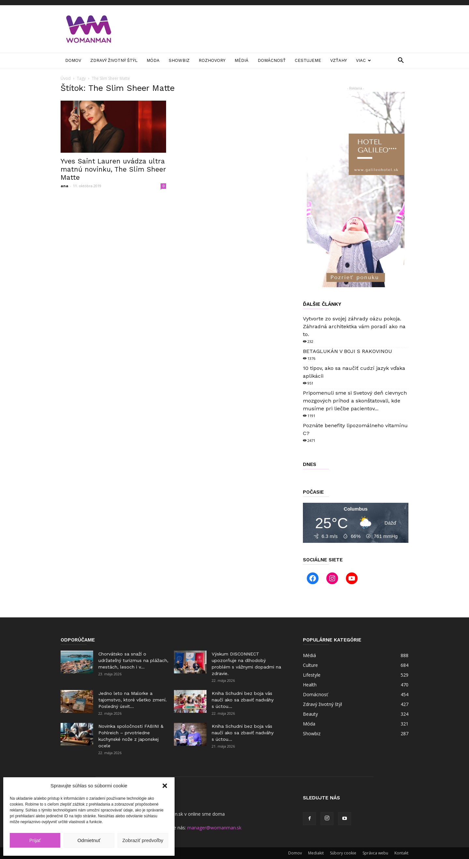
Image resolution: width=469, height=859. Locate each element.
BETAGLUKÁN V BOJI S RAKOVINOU (347, 351)
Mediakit (316, 853)
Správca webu (375, 853)
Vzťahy (338, 60)
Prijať (35, 840)
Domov (73, 60)
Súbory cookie (343, 853)
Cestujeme (308, 60)
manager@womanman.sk (214, 827)
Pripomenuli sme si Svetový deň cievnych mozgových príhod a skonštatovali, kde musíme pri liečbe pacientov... (355, 401)
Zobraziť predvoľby (142, 840)
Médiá (241, 60)
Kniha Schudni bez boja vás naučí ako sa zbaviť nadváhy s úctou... (243, 700)
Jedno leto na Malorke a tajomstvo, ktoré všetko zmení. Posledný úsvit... (132, 700)
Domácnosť (272, 60)
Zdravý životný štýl (113, 60)
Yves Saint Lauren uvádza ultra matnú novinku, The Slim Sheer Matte (113, 169)
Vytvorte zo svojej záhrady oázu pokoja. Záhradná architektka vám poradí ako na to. (354, 326)
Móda (153, 60)
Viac (363, 60)
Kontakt (401, 853)
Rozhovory (212, 60)
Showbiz (179, 60)
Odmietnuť (89, 840)
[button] (165, 785)
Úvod (66, 78)
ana (64, 185)
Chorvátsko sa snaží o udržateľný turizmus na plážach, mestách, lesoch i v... (133, 660)
